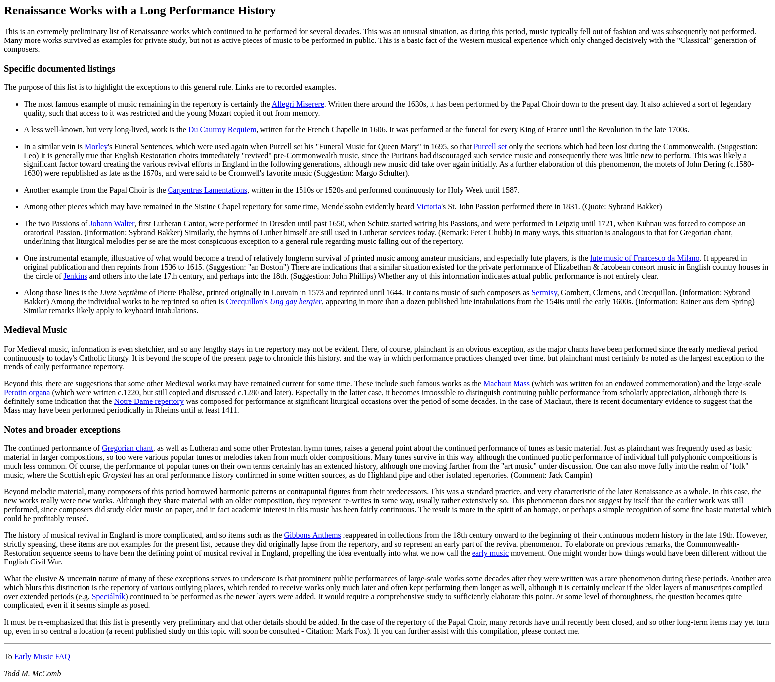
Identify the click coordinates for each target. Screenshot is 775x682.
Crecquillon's (274, 301)
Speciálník (109, 596)
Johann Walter (111, 223)
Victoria (428, 206)
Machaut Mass (506, 383)
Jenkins (75, 276)
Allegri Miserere (298, 104)
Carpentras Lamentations (207, 190)
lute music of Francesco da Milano (645, 258)
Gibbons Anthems (312, 535)
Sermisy (544, 292)
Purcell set (490, 146)
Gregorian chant (127, 448)
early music (490, 553)
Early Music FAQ (42, 656)
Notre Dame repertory (149, 401)
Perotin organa (27, 392)
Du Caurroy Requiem (222, 129)
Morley (96, 146)
